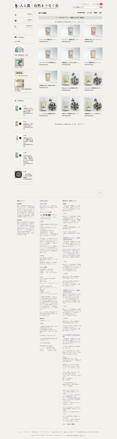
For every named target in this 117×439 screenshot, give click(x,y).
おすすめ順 (89, 12)
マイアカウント (85, 4)
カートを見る (97, 4)
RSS (93, 432)
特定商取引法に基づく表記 (83, 432)
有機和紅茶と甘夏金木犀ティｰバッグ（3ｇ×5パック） (56, 85)
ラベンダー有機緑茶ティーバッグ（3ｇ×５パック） (55, 39)
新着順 (100, 12)
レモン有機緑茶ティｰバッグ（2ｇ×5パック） (98, 62)
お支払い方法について (57, 432)
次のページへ (81, 22)
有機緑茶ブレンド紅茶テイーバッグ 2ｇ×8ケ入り (100, 113)
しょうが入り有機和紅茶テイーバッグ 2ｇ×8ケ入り (55, 113)
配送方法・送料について (70, 432)
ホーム (20, 432)
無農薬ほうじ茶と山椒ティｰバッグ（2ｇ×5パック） (78, 62)
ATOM (96, 432)
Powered (74, 435)
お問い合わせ (35, 432)
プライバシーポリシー (45, 432)
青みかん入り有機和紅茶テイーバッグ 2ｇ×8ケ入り (78, 88)
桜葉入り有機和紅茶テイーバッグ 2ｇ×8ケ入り (77, 113)
